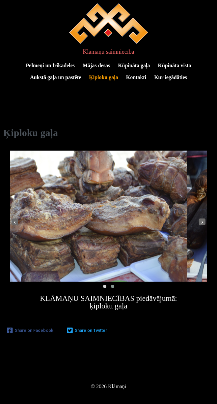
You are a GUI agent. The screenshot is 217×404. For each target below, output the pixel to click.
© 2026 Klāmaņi (108, 386)
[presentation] (15, 221)
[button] (105, 286)
